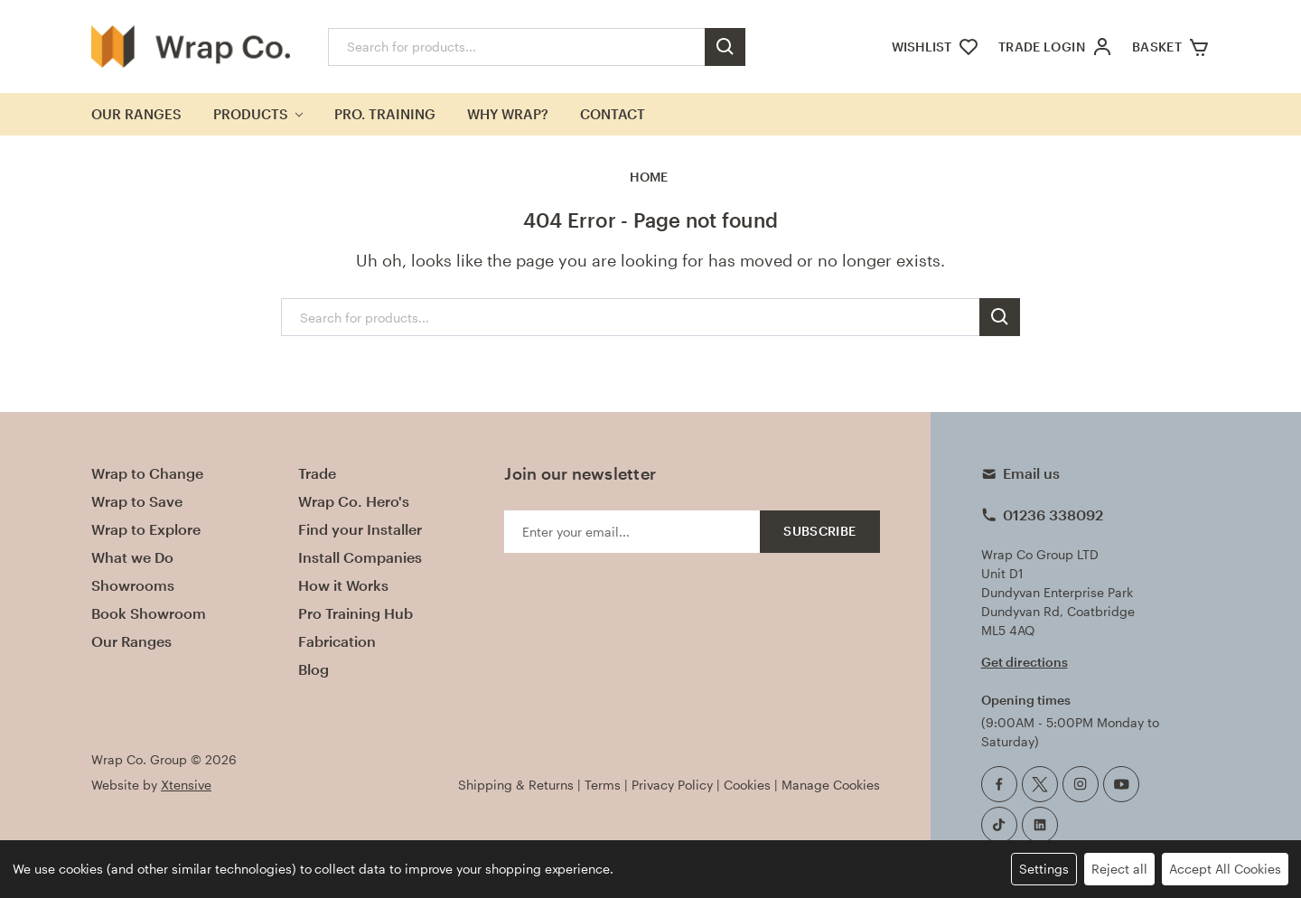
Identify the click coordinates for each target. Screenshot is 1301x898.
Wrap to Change (147, 473)
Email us (1031, 473)
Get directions (1024, 661)
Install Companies (360, 557)
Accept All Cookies (1225, 868)
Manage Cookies (831, 784)
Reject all (1119, 868)
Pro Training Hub (355, 613)
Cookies (747, 784)
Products (258, 114)
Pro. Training (384, 114)
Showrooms (132, 585)
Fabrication (337, 641)
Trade (317, 473)
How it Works (343, 585)
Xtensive (186, 784)
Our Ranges (136, 114)
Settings (1044, 868)
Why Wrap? (507, 114)
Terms (603, 784)
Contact (612, 114)
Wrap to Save (137, 501)
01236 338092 (1053, 514)
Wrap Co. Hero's (353, 501)
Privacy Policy (672, 784)
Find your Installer (360, 529)
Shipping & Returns (516, 784)
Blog (313, 669)
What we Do (132, 557)
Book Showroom (148, 613)
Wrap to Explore (146, 529)
